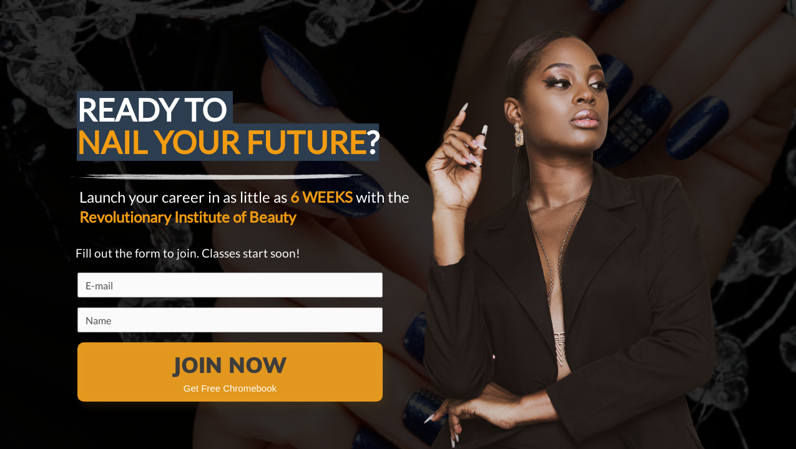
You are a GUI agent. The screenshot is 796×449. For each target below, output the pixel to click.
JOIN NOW (229, 365)
